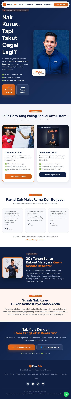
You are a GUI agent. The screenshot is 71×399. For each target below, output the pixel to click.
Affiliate (35, 378)
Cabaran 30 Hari (33, 374)
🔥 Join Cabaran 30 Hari (8, 89)
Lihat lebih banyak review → (35, 240)
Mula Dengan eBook (23, 89)
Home (6, 374)
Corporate (38, 4)
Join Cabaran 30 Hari (18, 176)
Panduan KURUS (21, 374)
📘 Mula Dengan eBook (49, 347)
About (21, 4)
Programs (48, 4)
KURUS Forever (44, 374)
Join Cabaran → (61, 4)
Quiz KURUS (29, 4)
